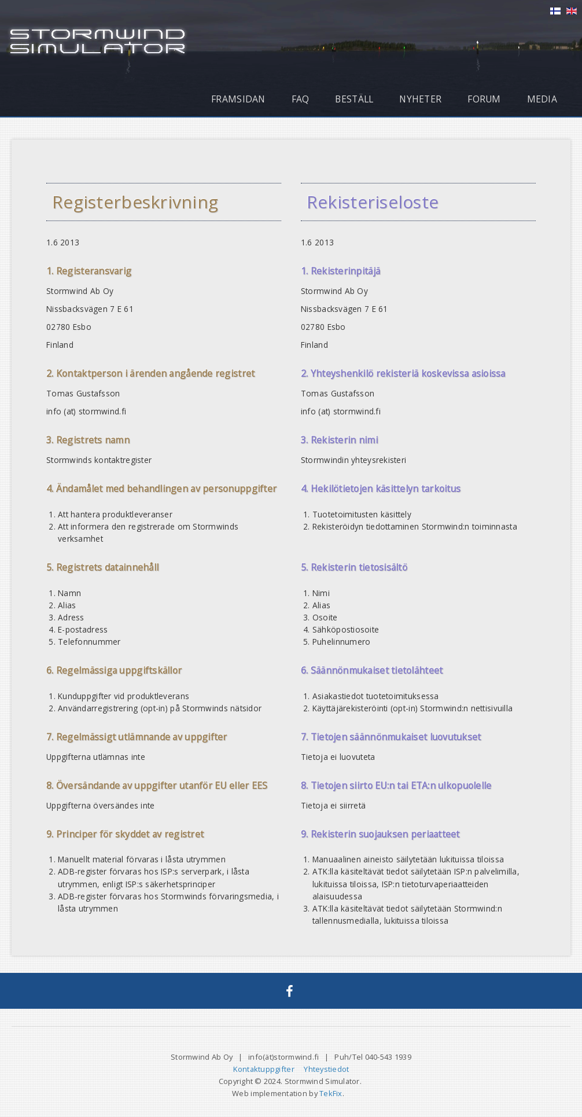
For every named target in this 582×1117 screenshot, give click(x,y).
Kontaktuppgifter (263, 1069)
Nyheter (420, 99)
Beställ (354, 99)
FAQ (301, 99)
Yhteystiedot (326, 1069)
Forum (483, 99)
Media (542, 99)
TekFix (330, 1093)
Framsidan (238, 99)
